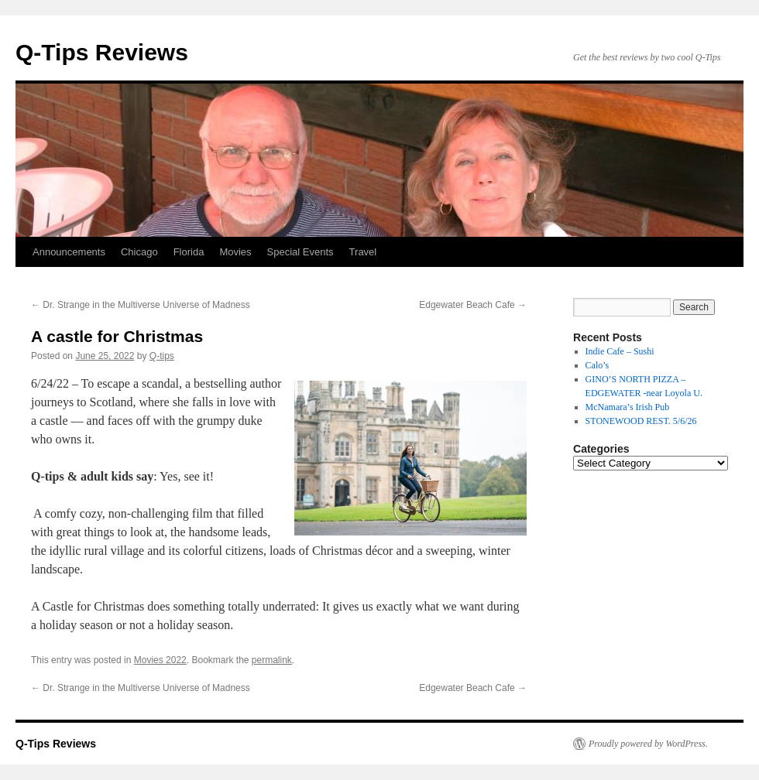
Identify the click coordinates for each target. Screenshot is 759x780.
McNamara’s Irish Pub (628, 407)
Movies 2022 (160, 660)
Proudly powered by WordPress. (648, 743)
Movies (235, 252)
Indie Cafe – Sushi (620, 351)
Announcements (69, 252)
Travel (363, 252)
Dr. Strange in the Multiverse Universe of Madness (140, 304)
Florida (188, 252)
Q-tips (161, 356)
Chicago (139, 252)
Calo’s (598, 365)
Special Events (300, 252)
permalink (272, 660)
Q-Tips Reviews (101, 52)
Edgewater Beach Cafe (473, 304)
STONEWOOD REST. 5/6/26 (641, 421)
